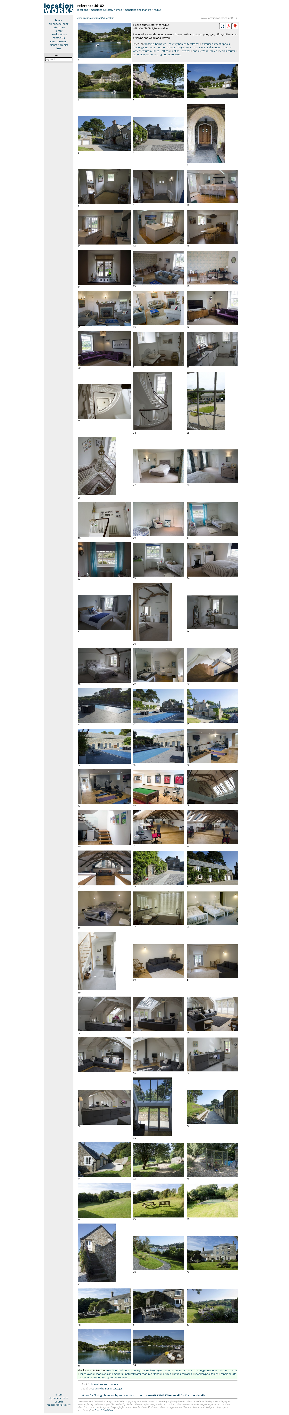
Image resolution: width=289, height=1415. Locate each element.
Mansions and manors (104, 1384)
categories (59, 27)
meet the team (58, 41)
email (176, 1395)
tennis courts (227, 51)
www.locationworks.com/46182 (219, 18)
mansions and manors (138, 10)
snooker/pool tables (205, 51)
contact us (59, 38)
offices (166, 51)
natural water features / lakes (143, 1374)
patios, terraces (181, 51)
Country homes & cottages (107, 1388)
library (58, 31)
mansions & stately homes (106, 10)
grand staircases (170, 54)
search (59, 1401)
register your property (58, 1404)
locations (82, 10)
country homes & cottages (184, 44)
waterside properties (145, 54)
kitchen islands (167, 47)
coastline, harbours (154, 44)
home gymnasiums (144, 47)
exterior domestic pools (216, 44)
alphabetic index (59, 24)
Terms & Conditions (104, 1410)
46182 (157, 10)
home (58, 20)
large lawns (185, 47)
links (59, 48)
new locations (59, 34)
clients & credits (58, 45)
